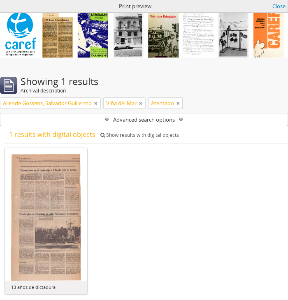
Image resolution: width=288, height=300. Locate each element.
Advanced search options (144, 119)
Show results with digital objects (139, 135)
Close (279, 6)
